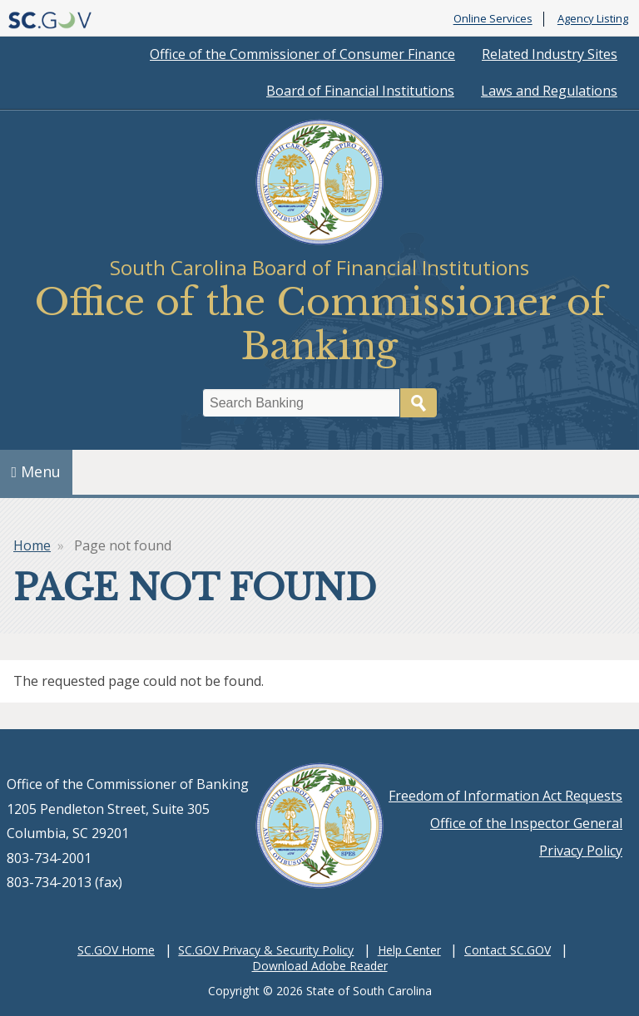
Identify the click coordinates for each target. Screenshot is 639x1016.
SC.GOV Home (116, 950)
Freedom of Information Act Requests (505, 796)
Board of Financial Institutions (360, 90)
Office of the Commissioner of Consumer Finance (302, 54)
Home (32, 545)
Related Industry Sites (549, 54)
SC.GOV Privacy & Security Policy (266, 950)
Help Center (409, 950)
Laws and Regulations (549, 90)
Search (418, 402)
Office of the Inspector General (526, 823)
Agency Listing (592, 19)
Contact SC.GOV (507, 950)
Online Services (492, 19)
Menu (37, 471)
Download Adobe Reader (320, 966)
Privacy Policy (580, 850)
